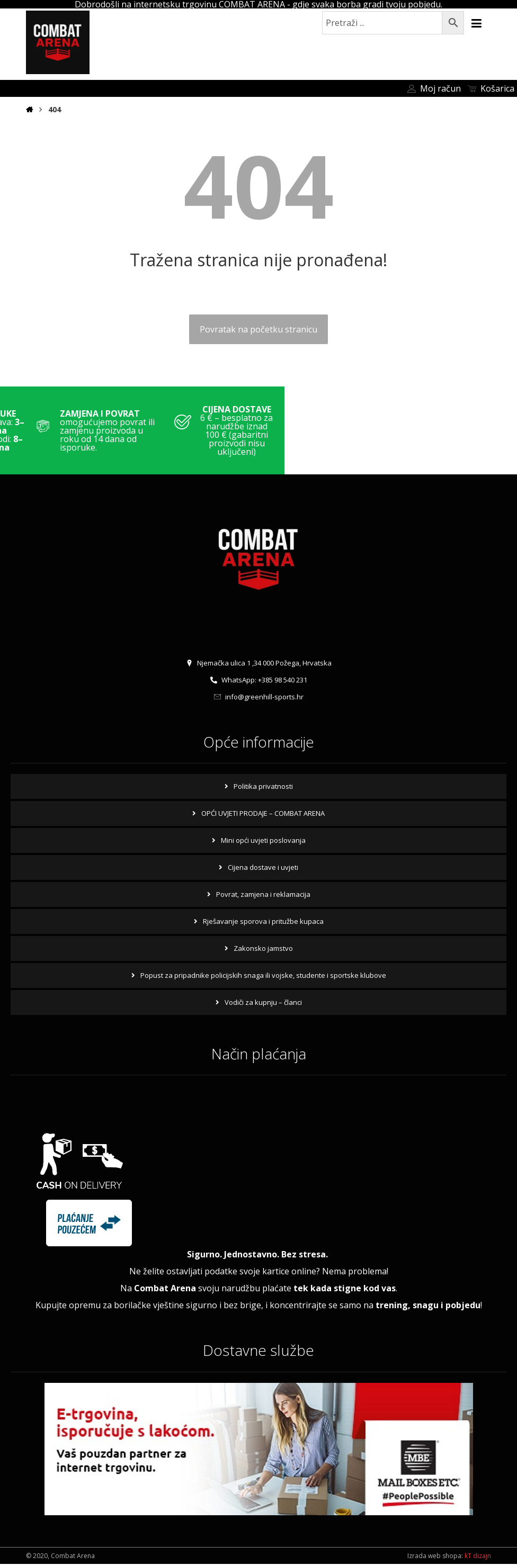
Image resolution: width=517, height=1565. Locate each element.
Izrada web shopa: (435, 1556)
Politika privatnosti (263, 786)
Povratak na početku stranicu (258, 329)
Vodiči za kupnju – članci (263, 1002)
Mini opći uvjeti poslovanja (263, 840)
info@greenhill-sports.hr (259, 697)
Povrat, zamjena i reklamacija (263, 894)
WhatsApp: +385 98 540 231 (258, 680)
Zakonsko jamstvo (263, 948)
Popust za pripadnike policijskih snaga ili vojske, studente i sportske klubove (263, 975)
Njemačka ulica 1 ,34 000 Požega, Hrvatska (259, 663)
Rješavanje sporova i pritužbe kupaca (263, 921)
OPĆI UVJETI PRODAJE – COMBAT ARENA (263, 813)
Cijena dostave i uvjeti (263, 867)
